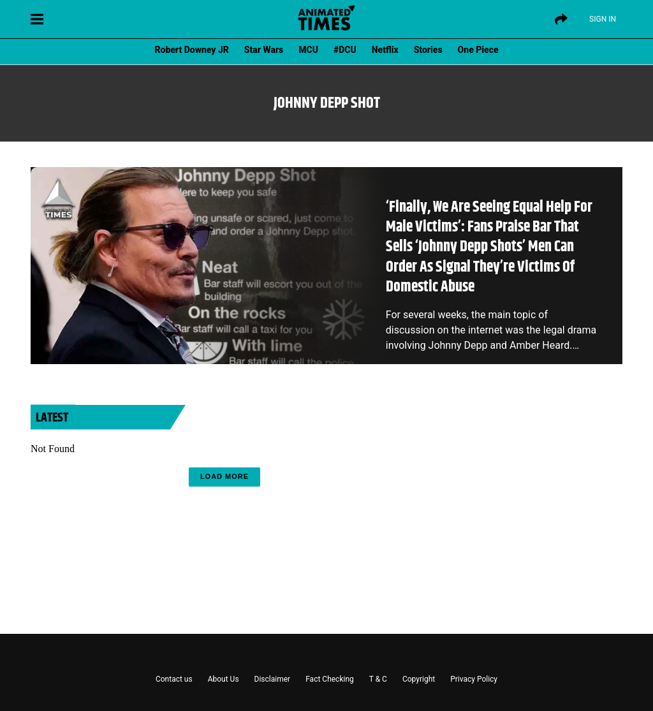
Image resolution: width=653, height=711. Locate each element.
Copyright (418, 679)
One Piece (478, 49)
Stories (428, 49)
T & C (378, 679)
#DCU (345, 49)
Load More (224, 476)
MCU (308, 49)
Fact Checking (329, 679)
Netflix (385, 49)
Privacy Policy (473, 679)
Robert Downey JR (191, 49)
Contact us (174, 679)
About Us (223, 679)
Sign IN (602, 19)
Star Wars (263, 49)
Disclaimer (272, 679)
